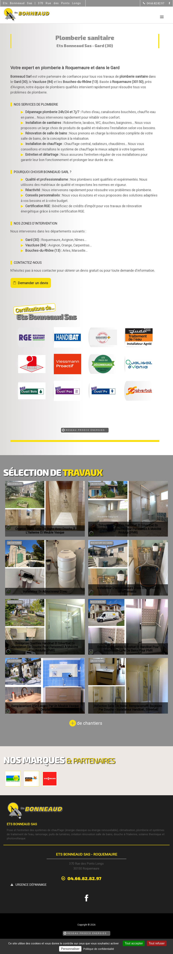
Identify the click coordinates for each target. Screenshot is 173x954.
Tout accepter (134, 943)
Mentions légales (71, 938)
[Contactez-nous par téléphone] (153, 3)
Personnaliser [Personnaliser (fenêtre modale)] (70, 948)
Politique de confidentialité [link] (98, 948)
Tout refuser (157, 943)
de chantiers (89, 723)
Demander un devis (33, 283)
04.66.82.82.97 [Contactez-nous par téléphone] (62, 877)
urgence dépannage (114, 878)
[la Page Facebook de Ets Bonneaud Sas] (167, 3)
